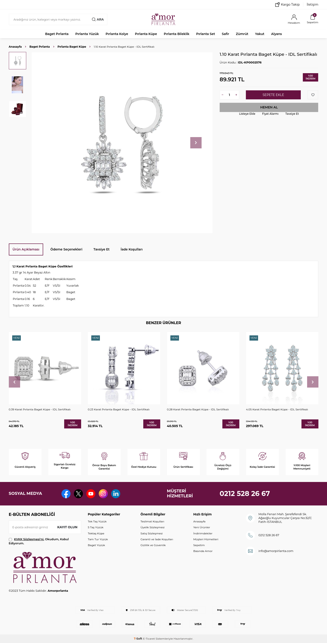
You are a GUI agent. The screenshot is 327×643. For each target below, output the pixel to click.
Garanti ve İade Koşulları (157, 539)
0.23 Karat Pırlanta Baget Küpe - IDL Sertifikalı (119, 409)
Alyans (276, 34)
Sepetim (199, 545)
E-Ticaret (149, 638)
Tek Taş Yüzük (97, 521)
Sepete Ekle (273, 95)
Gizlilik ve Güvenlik (153, 545)
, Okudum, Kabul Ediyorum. (39, 541)
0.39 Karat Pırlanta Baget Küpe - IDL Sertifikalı (40, 409)
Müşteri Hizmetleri (205, 539)
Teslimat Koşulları (152, 521)
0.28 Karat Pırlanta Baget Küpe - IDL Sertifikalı (198, 409)
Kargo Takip (287, 4)
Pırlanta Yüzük (87, 34)
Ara (98, 19)
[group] (122, 142)
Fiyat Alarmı (270, 113)
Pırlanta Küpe (146, 34)
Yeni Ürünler (201, 527)
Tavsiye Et (292, 113)
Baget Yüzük (96, 545)
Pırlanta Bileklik (176, 34)
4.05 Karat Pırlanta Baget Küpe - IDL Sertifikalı (277, 409)
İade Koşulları (132, 249)
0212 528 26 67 (245, 493)
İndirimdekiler (202, 533)
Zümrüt (242, 34)
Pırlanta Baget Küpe (72, 46)
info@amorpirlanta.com (275, 551)
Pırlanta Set (205, 34)
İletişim (312, 4)
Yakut (259, 34)
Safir (225, 34)
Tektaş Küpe (96, 533)
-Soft (138, 638)
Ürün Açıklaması (26, 249)
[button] (196, 142)
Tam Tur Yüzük (98, 539)
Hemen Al (269, 107)
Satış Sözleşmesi (152, 533)
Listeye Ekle (247, 113)
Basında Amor (202, 551)
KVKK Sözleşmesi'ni (28, 539)
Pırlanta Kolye (117, 34)
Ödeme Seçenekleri (66, 249)
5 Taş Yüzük (96, 527)
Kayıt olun (67, 527)
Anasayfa (15, 46)
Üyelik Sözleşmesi (153, 527)
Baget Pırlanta (57, 34)
